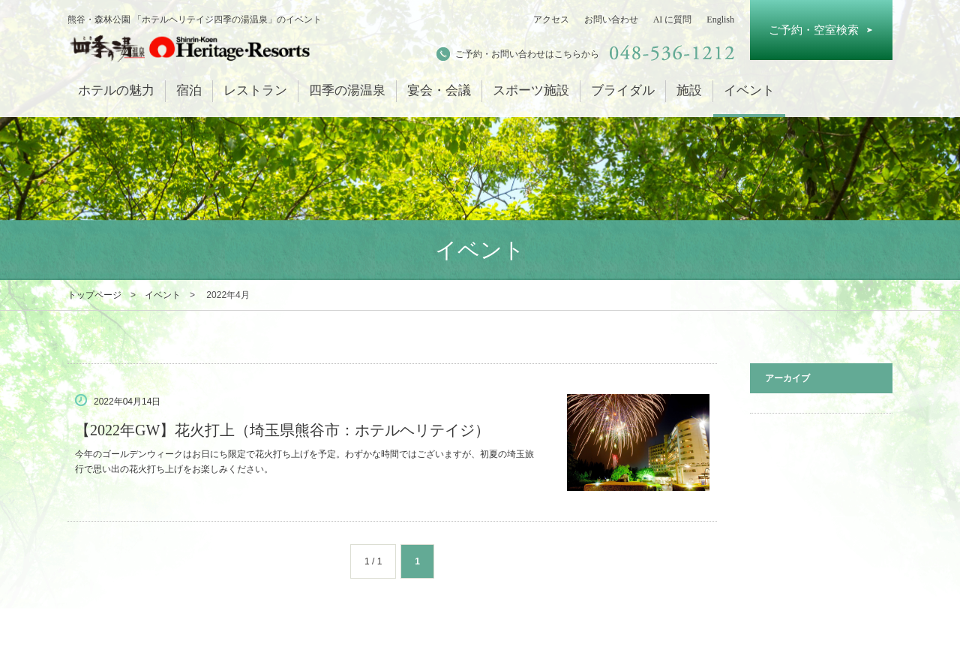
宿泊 (189, 90)
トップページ (95, 295)
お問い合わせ (611, 19)
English (720, 19)
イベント (749, 90)
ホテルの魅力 (116, 90)
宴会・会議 (439, 90)
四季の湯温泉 (347, 90)
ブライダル (623, 90)
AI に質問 (672, 19)
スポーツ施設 (531, 90)
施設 (689, 90)
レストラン (255, 90)
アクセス (551, 19)
